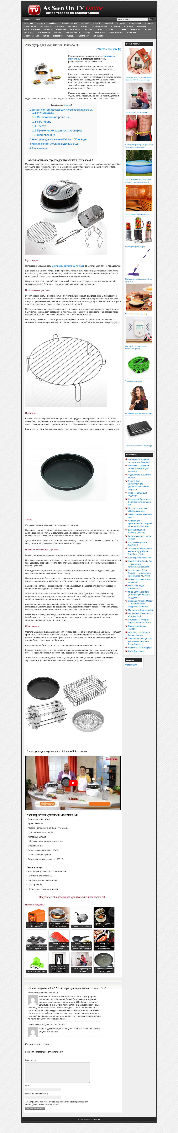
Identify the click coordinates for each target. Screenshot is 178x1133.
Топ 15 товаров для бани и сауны (137, 214)
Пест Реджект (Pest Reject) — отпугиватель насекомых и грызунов (139, 573)
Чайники (70, 36)
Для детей (109, 23)
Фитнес (46, 36)
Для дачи (96, 23)
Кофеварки (141, 26)
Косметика (115, 26)
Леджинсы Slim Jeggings (140, 647)
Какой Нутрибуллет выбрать (135, 247)
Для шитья (72, 26)
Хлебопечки (58, 36)
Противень (41, 121)
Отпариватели (44, 33)
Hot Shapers (98, 36)
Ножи (100, 29)
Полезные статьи (73, 33)
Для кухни (149, 23)
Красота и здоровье (32, 29)
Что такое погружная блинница (136, 314)
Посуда (87, 33)
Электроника (83, 36)
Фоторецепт (131, 665)
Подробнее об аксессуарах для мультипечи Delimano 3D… (73, 897)
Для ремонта (45, 26)
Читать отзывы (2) (109, 49)
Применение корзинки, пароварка (57, 130)
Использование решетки (50, 117)
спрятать (67, 105)
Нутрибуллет (112, 29)
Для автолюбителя (69, 23)
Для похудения (30, 26)
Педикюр (57, 33)
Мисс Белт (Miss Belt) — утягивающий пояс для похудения (139, 595)
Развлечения (99, 33)
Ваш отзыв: (30, 1060)
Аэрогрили (28, 23)
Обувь (123, 29)
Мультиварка (43, 112)
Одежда (147, 29)
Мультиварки (75, 29)
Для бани (85, 23)
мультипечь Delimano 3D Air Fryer (68, 266)
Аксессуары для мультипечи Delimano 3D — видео (58, 139)
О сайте (39, 19)
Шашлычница (43, 135)
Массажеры (61, 29)
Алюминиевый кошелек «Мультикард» (139, 446)
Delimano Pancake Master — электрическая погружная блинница (140, 604)
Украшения (131, 33)
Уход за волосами (31, 36)
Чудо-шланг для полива (133, 381)
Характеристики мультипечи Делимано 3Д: (54, 143)
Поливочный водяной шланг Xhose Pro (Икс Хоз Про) (138, 468)
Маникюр (48, 29)
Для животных (135, 23)
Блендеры (41, 23)
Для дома (121, 23)
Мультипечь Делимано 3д (140, 610)
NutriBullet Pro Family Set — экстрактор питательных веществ (140, 564)
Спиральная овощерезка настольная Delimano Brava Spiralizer (140, 641)
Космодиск (128, 26)
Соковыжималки (116, 33)
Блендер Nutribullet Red (139, 557)
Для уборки (59, 26)
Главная (27, 19)
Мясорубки (89, 29)
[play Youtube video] (73, 783)
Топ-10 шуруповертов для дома (136, 112)
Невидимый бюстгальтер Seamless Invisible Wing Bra (140, 502)
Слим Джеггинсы (136, 651)
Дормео (84, 26)
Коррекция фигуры (99, 26)
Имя (27, 1090)
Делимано (53, 23)
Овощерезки (135, 29)
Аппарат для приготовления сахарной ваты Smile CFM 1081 (140, 523)
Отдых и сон (29, 33)
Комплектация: (38, 148)
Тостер (39, 126)
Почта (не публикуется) (36, 1098)
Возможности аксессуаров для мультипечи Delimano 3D (61, 109)
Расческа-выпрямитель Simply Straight (138, 413)
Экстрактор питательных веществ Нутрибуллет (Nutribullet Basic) (140, 551)
